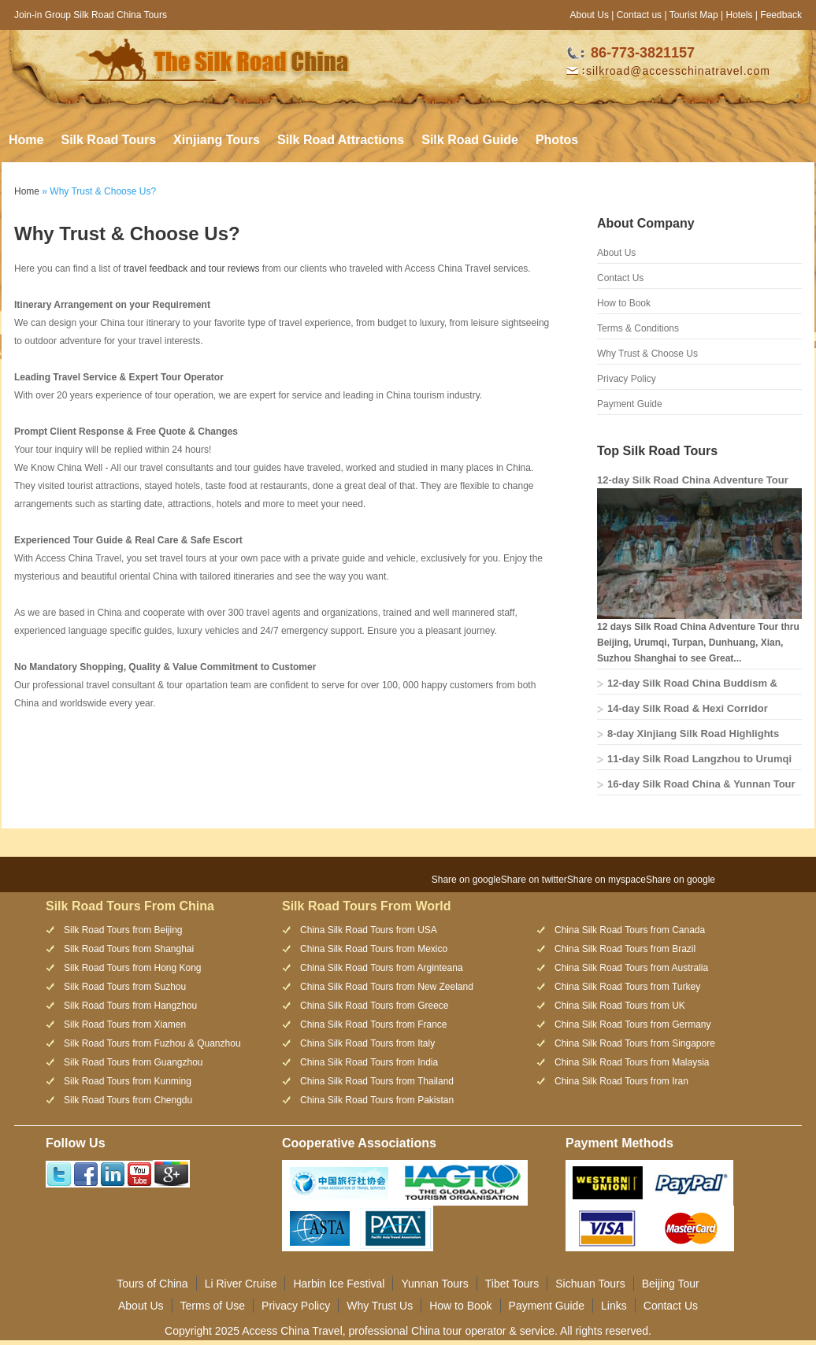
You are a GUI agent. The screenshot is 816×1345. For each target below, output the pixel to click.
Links (614, 1305)
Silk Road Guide (469, 139)
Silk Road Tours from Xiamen (125, 1024)
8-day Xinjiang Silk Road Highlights (693, 733)
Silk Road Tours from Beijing (123, 930)
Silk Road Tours (108, 139)
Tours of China (152, 1283)
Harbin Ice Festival (338, 1283)
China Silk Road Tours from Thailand (377, 1081)
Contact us (639, 14)
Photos (557, 139)
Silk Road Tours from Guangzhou (133, 1062)
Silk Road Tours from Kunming (127, 1081)
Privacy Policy (626, 378)
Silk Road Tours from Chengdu (128, 1100)
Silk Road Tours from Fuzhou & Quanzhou (152, 1043)
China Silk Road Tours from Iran (621, 1081)
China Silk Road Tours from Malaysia (632, 1062)
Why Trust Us (380, 1305)
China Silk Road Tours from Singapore (635, 1043)
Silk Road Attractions (340, 139)
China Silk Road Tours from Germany (633, 1024)
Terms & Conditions (638, 328)
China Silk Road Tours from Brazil (625, 948)
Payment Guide (629, 403)
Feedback (781, 14)
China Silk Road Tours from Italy (367, 1043)
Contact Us (620, 277)
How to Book (624, 303)
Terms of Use (212, 1305)
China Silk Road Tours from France (373, 1024)
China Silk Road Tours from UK (620, 1005)
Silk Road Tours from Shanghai (129, 948)
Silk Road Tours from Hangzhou (130, 1005)
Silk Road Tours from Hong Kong (133, 967)
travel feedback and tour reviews (192, 268)
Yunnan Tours (434, 1283)
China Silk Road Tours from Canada (630, 930)
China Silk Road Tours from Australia (631, 967)
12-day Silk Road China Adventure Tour (692, 480)
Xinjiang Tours (216, 139)
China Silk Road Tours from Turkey (627, 986)
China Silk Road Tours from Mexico (373, 948)
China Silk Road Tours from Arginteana (381, 967)
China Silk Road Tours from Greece (374, 1005)
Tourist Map (693, 14)
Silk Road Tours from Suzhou (125, 986)
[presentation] (758, 873)
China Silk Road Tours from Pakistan (377, 1100)
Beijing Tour (670, 1283)
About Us (589, 14)
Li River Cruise (241, 1283)
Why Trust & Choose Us (647, 353)
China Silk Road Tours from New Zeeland (386, 986)
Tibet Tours (512, 1283)
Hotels (738, 14)
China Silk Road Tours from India (369, 1062)
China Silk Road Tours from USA (368, 930)
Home (26, 139)
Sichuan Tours (590, 1283)
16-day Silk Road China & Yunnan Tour (701, 784)
